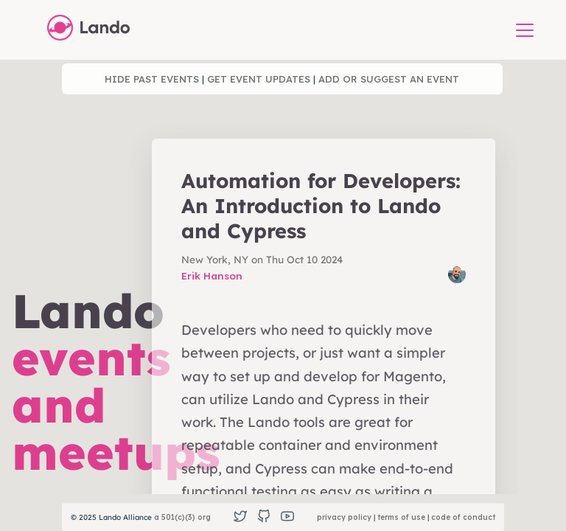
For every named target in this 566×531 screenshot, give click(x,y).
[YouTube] (287, 518)
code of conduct (463, 517)
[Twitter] (240, 518)
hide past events (152, 79)
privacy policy (344, 517)
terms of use (401, 517)
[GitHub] (263, 518)
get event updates (258, 79)
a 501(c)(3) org (182, 517)
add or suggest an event (388, 79)
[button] (524, 31)
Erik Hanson (211, 275)
